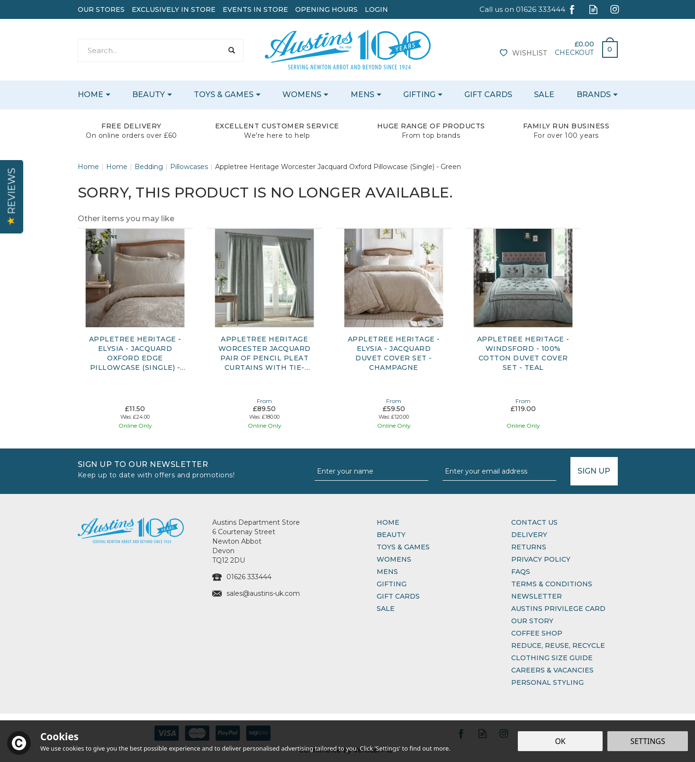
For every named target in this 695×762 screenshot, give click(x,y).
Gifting (391, 584)
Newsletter (536, 596)
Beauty (391, 534)
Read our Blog (593, 9)
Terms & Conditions (551, 584)
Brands (594, 94)
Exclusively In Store (174, 9)
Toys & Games (403, 547)
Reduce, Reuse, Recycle (558, 645)
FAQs (520, 571)
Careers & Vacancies (552, 670)
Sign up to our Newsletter (192, 468)
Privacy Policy (540, 559)
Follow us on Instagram (615, 9)
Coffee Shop (536, 633)
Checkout (574, 52)
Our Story (532, 621)
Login (376, 9)
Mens (387, 571)
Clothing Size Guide (552, 658)
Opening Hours (326, 9)
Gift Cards (398, 596)
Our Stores (101, 9)
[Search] (150, 50)
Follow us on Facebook (572, 9)
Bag (606, 47)
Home (388, 522)
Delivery (529, 534)
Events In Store (255, 9)
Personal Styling (547, 682)
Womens (394, 559)
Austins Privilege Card (558, 608)
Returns (528, 547)
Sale (386, 608)
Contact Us (534, 522)
